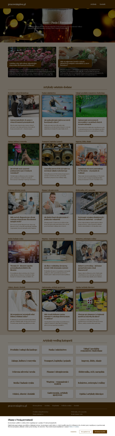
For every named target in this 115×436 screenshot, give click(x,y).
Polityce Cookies (74, 427)
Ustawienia (73, 431)
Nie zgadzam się (85, 431)
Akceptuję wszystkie (100, 431)
